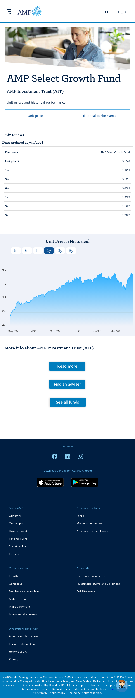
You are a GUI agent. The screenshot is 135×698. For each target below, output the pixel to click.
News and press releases (92, 531)
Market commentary (89, 523)
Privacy (13, 659)
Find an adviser (67, 384)
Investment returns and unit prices (98, 584)
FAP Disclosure (86, 591)
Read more (67, 366)
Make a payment (19, 607)
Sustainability (17, 546)
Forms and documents (23, 614)
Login (121, 11)
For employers (18, 539)
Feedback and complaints (25, 591)
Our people (16, 523)
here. (111, 689)
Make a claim (17, 599)
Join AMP (14, 576)
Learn (80, 516)
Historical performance (99, 116)
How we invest (18, 531)
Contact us (15, 584)
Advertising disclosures (23, 636)
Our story (15, 516)
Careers (14, 554)
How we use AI (18, 651)
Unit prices (36, 116)
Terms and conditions (22, 644)
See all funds (67, 402)
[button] (122, 686)
